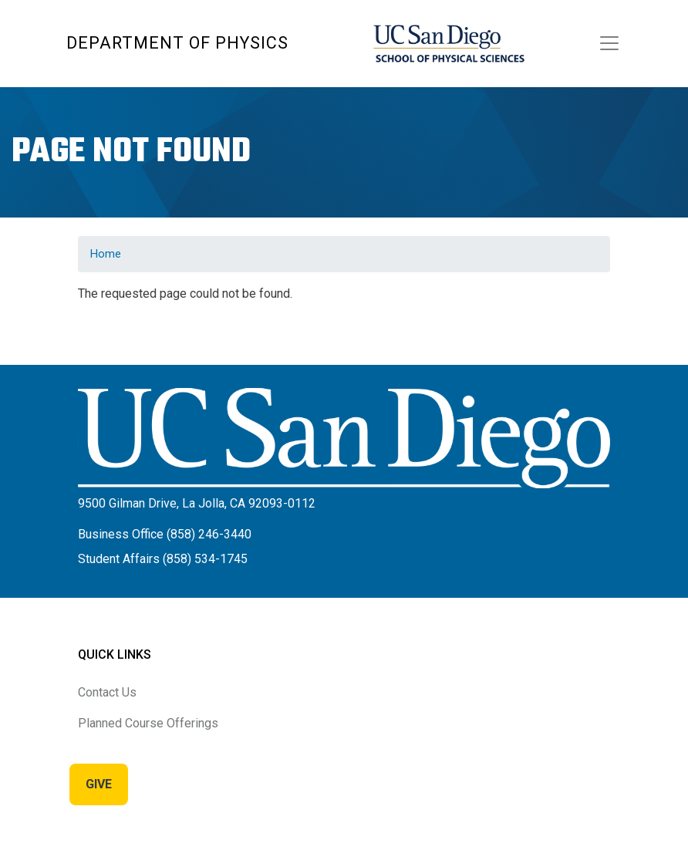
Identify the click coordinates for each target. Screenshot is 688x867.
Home (105, 254)
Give (99, 784)
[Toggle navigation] (609, 43)
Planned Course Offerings (148, 723)
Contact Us (107, 692)
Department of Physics (177, 42)
